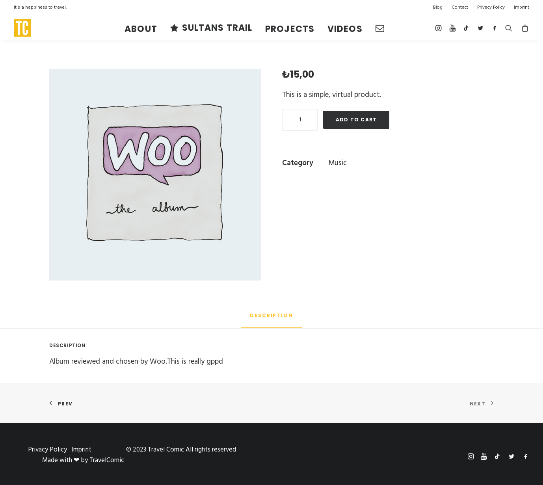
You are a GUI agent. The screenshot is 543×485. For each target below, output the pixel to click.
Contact (460, 7)
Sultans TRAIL (217, 28)
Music (337, 163)
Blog (438, 7)
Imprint (521, 7)
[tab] (271, 318)
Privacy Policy (491, 7)
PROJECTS (289, 29)
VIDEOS (345, 29)
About (141, 29)
